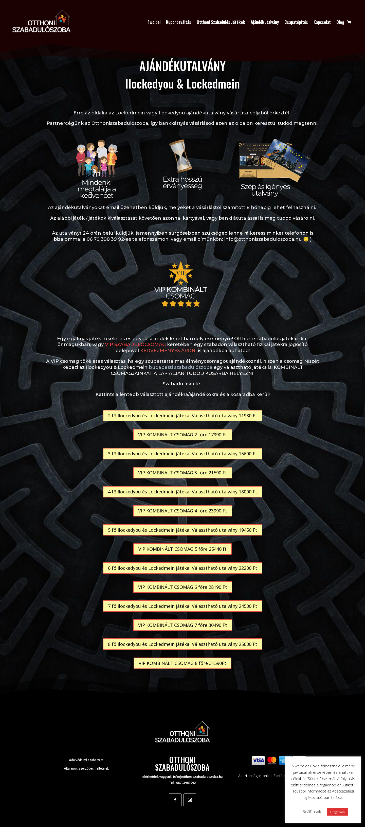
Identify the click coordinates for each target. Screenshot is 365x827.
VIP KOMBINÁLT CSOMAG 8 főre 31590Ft (182, 663)
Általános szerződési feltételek (86, 768)
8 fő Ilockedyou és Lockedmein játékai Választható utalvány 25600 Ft (182, 644)
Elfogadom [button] (337, 812)
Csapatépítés (296, 22)
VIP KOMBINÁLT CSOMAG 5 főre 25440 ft (182, 549)
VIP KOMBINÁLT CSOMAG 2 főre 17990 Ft (182, 435)
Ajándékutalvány (265, 22)
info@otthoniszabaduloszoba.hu (198, 777)
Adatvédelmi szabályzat (86, 760)
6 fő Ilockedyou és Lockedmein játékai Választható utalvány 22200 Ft (182, 568)
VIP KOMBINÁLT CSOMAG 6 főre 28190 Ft (182, 587)
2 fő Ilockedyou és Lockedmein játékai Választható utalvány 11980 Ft (182, 415)
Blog (340, 22)
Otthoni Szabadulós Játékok (221, 22)
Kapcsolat (322, 22)
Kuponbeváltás (178, 22)
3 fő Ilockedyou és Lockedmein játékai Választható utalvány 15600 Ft (182, 454)
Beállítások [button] (312, 811)
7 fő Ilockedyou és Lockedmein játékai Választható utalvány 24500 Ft (182, 606)
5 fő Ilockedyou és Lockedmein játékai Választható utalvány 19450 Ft (182, 530)
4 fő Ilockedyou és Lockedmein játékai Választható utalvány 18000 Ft (182, 492)
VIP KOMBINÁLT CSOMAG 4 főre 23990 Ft (182, 511)
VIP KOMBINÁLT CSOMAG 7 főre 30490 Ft (182, 625)
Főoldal (154, 22)
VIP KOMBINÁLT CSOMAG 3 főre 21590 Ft (182, 473)
